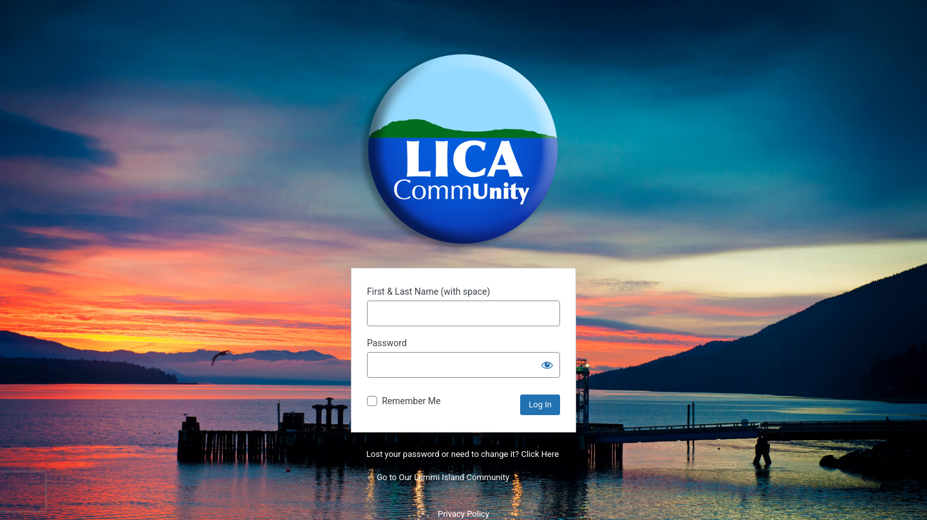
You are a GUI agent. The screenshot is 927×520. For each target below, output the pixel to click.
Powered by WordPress (463, 149)
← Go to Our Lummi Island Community (437, 477)
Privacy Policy (463, 514)
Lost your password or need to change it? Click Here (462, 454)
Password (387, 343)
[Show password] (547, 365)
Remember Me (411, 401)
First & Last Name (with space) (428, 291)
